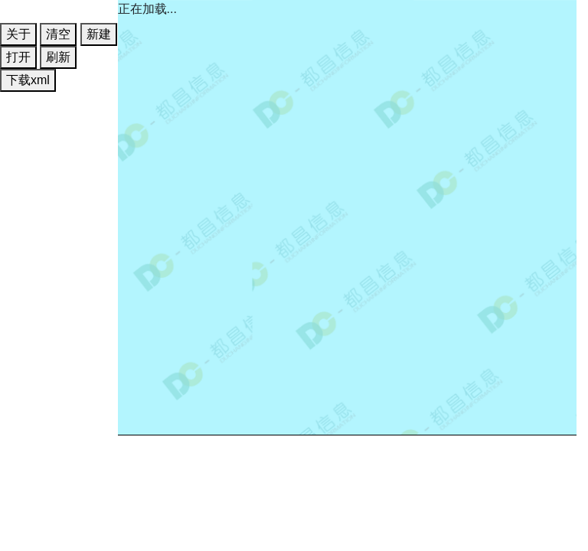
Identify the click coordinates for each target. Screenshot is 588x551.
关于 (18, 34)
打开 (18, 57)
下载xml (28, 79)
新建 (99, 34)
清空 (58, 34)
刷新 (58, 57)
